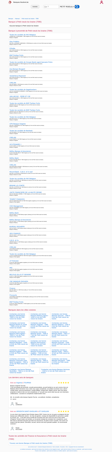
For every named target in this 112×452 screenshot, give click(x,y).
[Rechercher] (77, 6)
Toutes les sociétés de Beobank (21, 130)
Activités (35, 6)
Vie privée (62, 446)
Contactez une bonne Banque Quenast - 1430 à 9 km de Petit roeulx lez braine (61, 343)
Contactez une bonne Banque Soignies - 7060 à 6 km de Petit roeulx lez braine (40, 325)
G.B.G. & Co (14, 240)
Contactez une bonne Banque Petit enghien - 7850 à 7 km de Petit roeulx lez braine (17, 334)
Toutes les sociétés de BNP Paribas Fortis (24, 103)
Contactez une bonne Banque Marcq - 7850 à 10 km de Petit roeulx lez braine (40, 361)
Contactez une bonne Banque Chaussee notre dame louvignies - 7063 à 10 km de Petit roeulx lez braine (18, 362)
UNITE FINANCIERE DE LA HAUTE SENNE (25, 192)
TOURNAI (27, 383)
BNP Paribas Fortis (16, 55)
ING (10, 267)
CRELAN (12, 82)
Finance (12, 288)
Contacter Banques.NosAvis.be (45, 446)
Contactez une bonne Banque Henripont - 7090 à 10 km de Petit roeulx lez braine (61, 361)
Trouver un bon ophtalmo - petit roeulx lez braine (46, 450)
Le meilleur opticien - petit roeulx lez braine (67, 450)
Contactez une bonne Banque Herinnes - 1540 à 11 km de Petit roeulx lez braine (55, 371)
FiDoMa (12, 48)
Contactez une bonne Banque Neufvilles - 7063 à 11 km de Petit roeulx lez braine (21, 371)
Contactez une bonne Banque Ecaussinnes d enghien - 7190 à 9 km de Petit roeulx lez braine (40, 352)
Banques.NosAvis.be (20, 2)
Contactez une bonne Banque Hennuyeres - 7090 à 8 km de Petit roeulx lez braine (39, 343)
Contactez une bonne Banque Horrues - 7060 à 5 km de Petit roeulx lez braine (61, 316)
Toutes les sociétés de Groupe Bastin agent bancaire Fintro (30, 62)
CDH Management (16, 206)
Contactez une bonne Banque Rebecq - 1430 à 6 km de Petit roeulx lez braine (61, 325)
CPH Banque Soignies (17, 123)
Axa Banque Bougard (17, 69)
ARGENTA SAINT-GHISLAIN (27, 411)
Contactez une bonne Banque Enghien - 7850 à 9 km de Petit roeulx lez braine (18, 352)
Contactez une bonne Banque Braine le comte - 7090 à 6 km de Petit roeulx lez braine (18, 325)
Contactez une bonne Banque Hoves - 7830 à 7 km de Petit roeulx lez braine (39, 334)
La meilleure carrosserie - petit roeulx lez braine (30, 449)
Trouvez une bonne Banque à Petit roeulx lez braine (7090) (30, 443)
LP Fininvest (14, 260)
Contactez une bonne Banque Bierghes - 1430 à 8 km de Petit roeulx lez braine (18, 343)
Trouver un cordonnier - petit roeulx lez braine (82, 449)
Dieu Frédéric (14, 41)
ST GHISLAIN (44, 411)
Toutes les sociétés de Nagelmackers (22, 89)
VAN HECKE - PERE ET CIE (19, 96)
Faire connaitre (56, 446)
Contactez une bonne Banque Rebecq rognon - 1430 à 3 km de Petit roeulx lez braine (40, 316)
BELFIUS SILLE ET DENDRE (20, 274)
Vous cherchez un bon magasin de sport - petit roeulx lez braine (56, 449)
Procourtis (13, 295)
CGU (67, 446)
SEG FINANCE (14, 233)
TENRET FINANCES (17, 199)
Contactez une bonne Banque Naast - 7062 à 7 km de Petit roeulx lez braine (61, 334)
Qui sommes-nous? (32, 446)
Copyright (71, 446)
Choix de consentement (78, 446)
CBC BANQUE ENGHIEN (18, 281)
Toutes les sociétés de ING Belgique (22, 34)
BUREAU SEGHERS (17, 226)
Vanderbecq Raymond (17, 75)
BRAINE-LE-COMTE (16, 185)
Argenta (19, 383)
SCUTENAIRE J (15, 144)
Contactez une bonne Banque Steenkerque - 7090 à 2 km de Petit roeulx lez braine (17, 316)
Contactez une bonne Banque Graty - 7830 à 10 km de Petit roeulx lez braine (61, 352)
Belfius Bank (14, 158)
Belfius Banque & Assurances (20, 151)
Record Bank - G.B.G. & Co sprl (21, 171)
